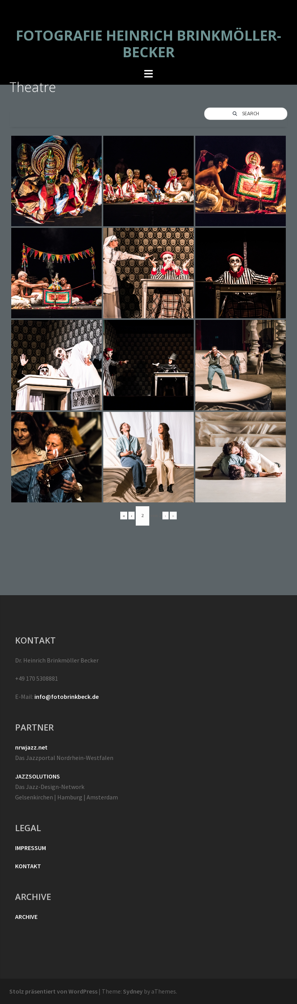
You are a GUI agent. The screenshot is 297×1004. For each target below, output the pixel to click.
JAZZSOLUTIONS (37, 776)
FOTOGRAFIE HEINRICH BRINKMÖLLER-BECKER (148, 43)
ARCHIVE (26, 916)
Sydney (133, 991)
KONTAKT (28, 866)
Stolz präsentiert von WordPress (53, 991)
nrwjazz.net (31, 747)
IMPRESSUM (30, 848)
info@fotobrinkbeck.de (66, 696)
